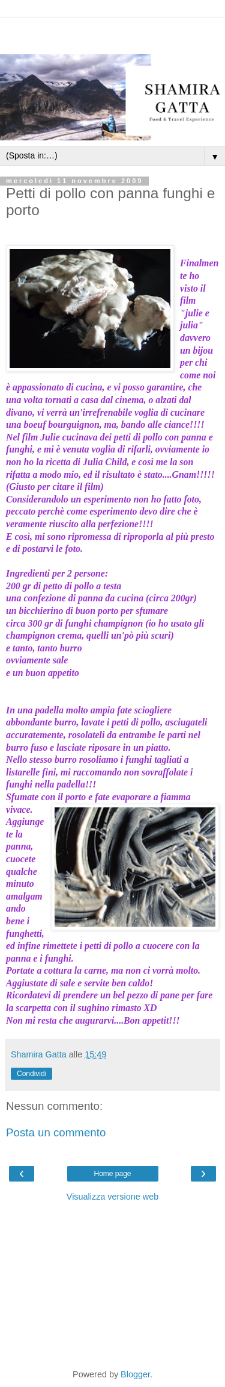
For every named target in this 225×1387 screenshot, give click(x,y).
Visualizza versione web (112, 1196)
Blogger (135, 1374)
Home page (112, 1173)
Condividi (31, 1073)
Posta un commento (56, 1132)
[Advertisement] (113, 33)
